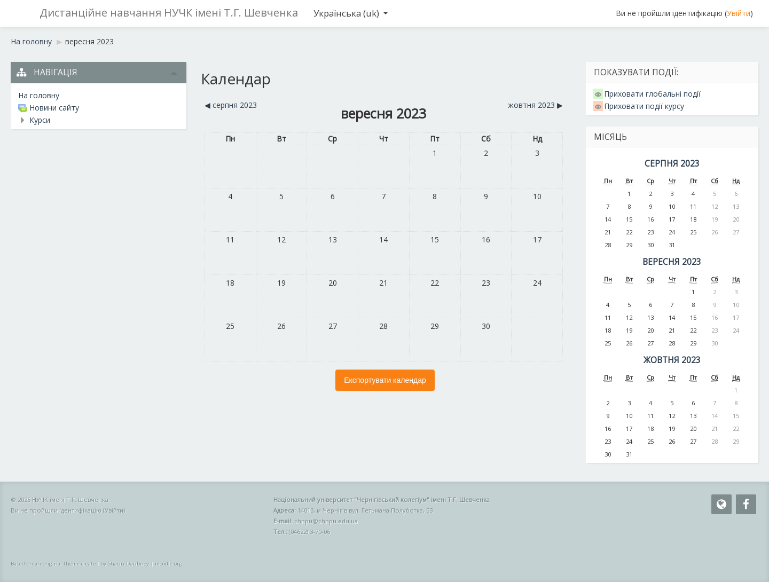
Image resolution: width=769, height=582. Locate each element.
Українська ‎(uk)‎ (350, 13)
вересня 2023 (89, 41)
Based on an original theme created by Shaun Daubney (80, 563)
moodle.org (168, 563)
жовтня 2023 (672, 360)
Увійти (738, 13)
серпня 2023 (672, 163)
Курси (39, 120)
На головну (38, 95)
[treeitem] (98, 95)
